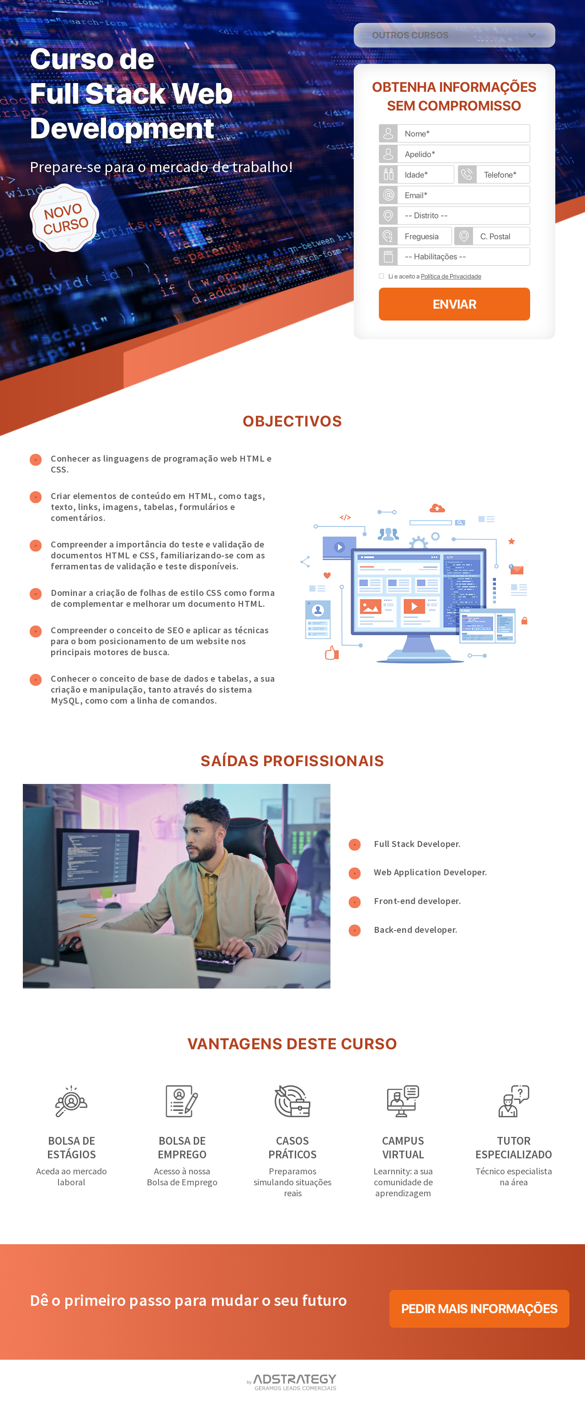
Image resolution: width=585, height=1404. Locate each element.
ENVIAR (454, 304)
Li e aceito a (434, 276)
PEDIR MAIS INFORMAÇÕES (479, 1308)
